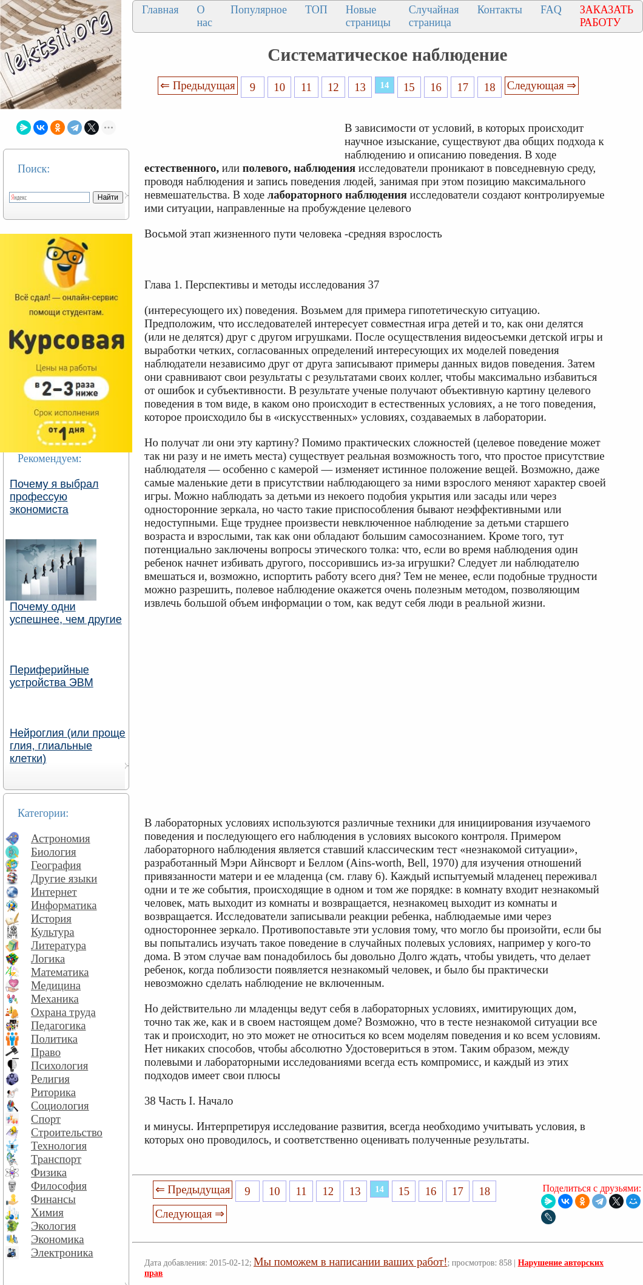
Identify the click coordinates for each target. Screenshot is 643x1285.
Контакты (499, 10)
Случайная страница (434, 16)
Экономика (57, 1239)
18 (490, 87)
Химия (47, 1212)
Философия (59, 1185)
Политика (54, 1038)
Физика (49, 1172)
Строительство (67, 1132)
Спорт (46, 1119)
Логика (48, 958)
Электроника (62, 1252)
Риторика (53, 1092)
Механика (55, 998)
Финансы (53, 1199)
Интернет (54, 891)
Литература (58, 945)
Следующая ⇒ (541, 85)
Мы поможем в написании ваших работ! (350, 1261)
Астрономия (60, 838)
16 (436, 87)
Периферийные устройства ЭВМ (51, 676)
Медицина (56, 985)
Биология (53, 851)
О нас (204, 16)
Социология (60, 1105)
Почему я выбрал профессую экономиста (54, 497)
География (56, 865)
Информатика (64, 905)
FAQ (551, 10)
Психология (59, 1065)
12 (333, 87)
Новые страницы (368, 16)
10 (279, 87)
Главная (160, 10)
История (51, 918)
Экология (53, 1225)
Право (46, 1052)
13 (360, 87)
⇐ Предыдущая (197, 85)
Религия (50, 1078)
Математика (60, 972)
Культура (53, 931)
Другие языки (64, 878)
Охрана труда (63, 1012)
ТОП (316, 10)
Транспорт (56, 1159)
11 (306, 87)
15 (409, 87)
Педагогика (58, 1025)
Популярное (259, 10)
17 (463, 87)
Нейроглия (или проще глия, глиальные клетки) (68, 746)
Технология (59, 1145)
